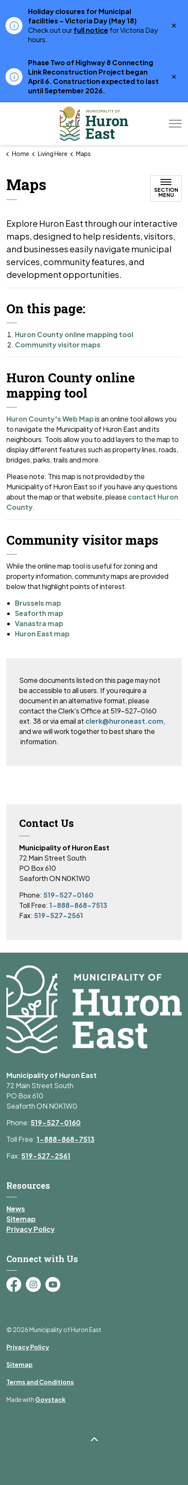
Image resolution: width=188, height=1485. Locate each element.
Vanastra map (39, 623)
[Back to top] (94, 1439)
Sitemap (21, 1218)
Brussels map (38, 602)
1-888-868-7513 (78, 905)
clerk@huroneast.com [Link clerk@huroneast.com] (124, 720)
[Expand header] (175, 123)
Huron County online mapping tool (74, 334)
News (15, 1208)
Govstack (50, 1399)
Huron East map (42, 633)
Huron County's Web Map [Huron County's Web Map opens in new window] (50, 418)
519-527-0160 (68, 894)
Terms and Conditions (40, 1382)
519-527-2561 (58, 915)
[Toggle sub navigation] (166, 188)
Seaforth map (39, 613)
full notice (90, 30)
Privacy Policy (30, 1229)
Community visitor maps (58, 344)
